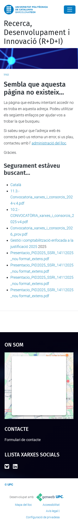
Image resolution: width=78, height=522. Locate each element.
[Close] (70, 9)
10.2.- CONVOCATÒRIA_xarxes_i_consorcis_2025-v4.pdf (42, 215)
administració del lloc (49, 143)
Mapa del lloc (23, 504)
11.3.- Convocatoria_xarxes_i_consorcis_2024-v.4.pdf (41, 197)
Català (15, 185)
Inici (6, 74)
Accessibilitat (51, 504)
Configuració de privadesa (43, 517)
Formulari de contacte (23, 439)
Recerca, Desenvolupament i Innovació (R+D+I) (37, 32)
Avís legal (52, 511)
